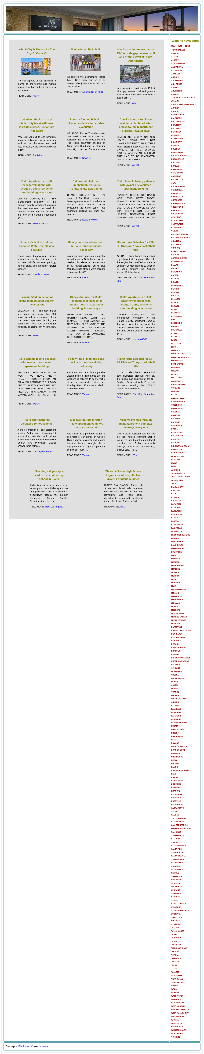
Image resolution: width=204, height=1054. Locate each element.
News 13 (86, 158)
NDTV (36, 96)
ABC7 (122, 506)
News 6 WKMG (40, 223)
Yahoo (135, 103)
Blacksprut (24, 1046)
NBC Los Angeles (54, 506)
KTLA (85, 277)
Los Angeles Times (42, 451)
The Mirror (38, 155)
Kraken (44, 1046)
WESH (135, 165)
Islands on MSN (41, 274)
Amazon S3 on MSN (92, 92)
